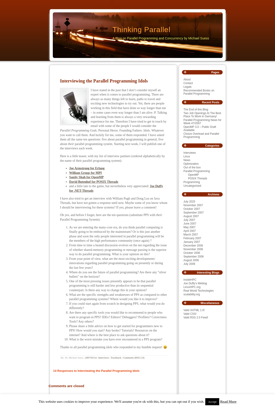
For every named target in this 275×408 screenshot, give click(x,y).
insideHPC (190, 279)
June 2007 (190, 223)
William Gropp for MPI (85, 173)
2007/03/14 (90, 357)
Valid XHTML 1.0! (194, 310)
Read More (228, 401)
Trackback (116, 357)
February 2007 (192, 238)
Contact (188, 83)
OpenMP (193, 174)
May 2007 (190, 227)
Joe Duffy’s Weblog (195, 283)
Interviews (103, 357)
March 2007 (191, 234)
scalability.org (192, 294)
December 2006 (193, 245)
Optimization (191, 163)
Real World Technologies (199, 290)
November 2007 (193, 205)
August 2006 (191, 260)
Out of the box (192, 167)
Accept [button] (212, 401)
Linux (187, 156)
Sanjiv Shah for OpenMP (86, 177)
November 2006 (193, 249)
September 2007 (194, 212)
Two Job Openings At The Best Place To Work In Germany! (202, 115)
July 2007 (189, 220)
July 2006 (189, 264)
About (187, 79)
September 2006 (194, 256)
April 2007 (190, 231)
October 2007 (192, 209)
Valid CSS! (190, 313)
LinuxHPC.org (192, 287)
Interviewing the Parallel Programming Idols (104, 80)
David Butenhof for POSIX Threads (93, 181)
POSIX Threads (197, 178)
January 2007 (192, 242)
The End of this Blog (196, 109)
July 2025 (189, 201)
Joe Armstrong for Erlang (87, 168)
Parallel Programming (197, 171)
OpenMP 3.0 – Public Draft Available (200, 128)
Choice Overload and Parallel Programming (201, 135)
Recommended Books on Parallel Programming (199, 92)
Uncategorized (192, 185)
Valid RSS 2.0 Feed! (196, 317)
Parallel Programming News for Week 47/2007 (203, 121)
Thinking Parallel (141, 29)
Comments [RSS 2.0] (133, 357)
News (187, 160)
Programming (192, 182)
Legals (188, 86)
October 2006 (192, 253)
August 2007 (191, 216)
